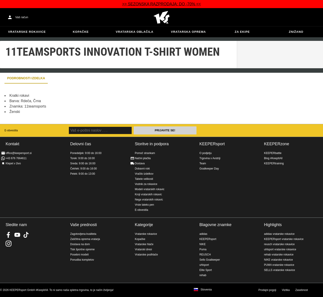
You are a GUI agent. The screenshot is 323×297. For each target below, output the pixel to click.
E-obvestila (11, 130)
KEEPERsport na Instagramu (8, 243)
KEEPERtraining (274, 163)
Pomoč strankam (145, 153)
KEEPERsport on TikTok (26, 235)
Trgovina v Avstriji (209, 158)
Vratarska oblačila (134, 31)
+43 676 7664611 (16, 158)
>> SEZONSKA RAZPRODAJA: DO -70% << (161, 4)
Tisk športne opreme (82, 249)
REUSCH (205, 254)
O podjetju (205, 153)
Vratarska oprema (188, 31)
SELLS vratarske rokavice (279, 270)
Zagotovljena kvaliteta (83, 233)
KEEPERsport (212, 144)
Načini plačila (143, 158)
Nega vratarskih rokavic (149, 199)
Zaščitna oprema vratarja (85, 239)
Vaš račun (21, 17)
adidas (203, 233)
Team (202, 163)
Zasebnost (301, 290)
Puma (202, 249)
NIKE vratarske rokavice (278, 259)
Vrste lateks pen (144, 204)
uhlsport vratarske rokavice (280, 249)
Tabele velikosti (144, 178)
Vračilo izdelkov (144, 173)
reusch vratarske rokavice (279, 244)
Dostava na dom (80, 244)
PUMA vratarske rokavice (279, 264)
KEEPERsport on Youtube (17, 235)
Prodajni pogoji (267, 290)
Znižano (296, 31)
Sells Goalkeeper (209, 259)
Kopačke (81, 31)
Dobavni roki (142, 168)
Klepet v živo (13, 163)
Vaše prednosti (83, 224)
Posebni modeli (79, 254)
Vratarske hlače (144, 244)
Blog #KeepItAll (273, 158)
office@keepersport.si (19, 153)
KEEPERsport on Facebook (8, 235)
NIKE (202, 244)
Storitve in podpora (152, 144)
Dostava (140, 163)
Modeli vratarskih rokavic (149, 189)
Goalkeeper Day (209, 168)
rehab (202, 275)
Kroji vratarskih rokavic (148, 194)
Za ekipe (242, 31)
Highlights (273, 224)
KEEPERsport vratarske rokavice (283, 239)
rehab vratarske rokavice (278, 254)
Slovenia (206, 289)
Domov (161, 17)
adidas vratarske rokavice (279, 233)
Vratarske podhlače (146, 254)
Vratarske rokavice (27, 31)
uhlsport (204, 264)
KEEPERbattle (273, 153)
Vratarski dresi (143, 249)
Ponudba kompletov (82, 259)
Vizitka (286, 290)
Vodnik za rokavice (146, 184)
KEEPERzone (276, 144)
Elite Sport (205, 270)
